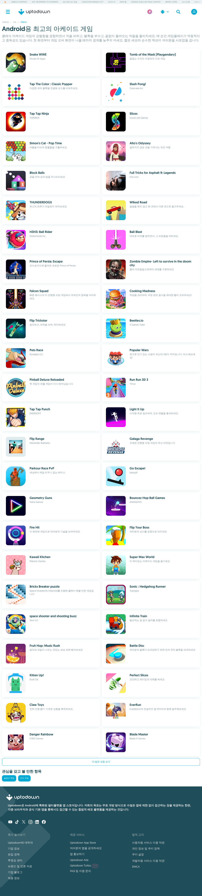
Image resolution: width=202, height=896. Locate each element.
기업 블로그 (15, 872)
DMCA (136, 866)
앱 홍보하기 (77, 854)
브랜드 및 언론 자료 (20, 866)
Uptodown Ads (79, 860)
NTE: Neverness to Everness (45, 2)
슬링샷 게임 (9, 778)
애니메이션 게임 (70, 2)
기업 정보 (14, 848)
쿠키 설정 (138, 854)
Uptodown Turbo (84, 865)
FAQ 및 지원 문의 (80, 871)
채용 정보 (14, 878)
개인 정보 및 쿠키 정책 (146, 848)
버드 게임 (24, 778)
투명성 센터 (15, 860)
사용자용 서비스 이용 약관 (148, 842)
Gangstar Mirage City (92, 2)
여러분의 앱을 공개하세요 (86, 848)
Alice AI (111, 2)
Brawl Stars (171, 2)
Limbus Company (19, 2)
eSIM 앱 (123, 2)
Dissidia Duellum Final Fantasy (146, 2)
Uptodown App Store (83, 842)
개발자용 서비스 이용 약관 (148, 861)
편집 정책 (14, 854)
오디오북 (186, 2)
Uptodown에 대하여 (20, 842)
